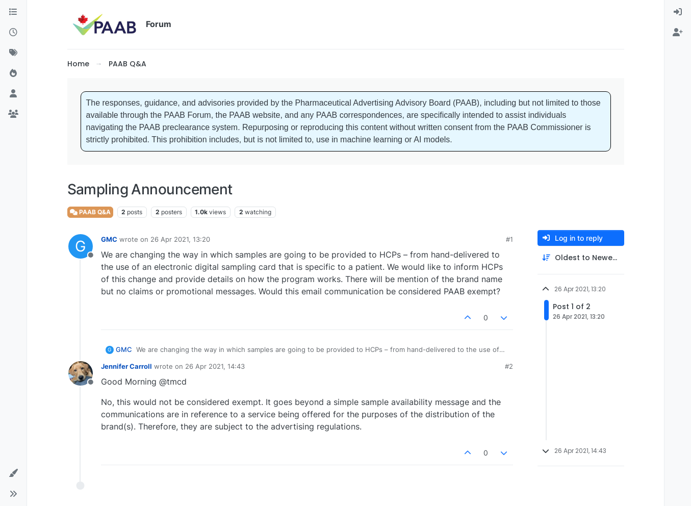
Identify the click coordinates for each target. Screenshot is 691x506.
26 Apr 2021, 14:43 (215, 366)
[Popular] (13, 73)
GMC (109, 239)
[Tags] (13, 53)
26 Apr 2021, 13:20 (180, 239)
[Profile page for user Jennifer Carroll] (80, 373)
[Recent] (13, 32)
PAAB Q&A (90, 212)
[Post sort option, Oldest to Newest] (581, 258)
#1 (509, 239)
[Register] (678, 32)
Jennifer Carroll (126, 366)
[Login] (678, 12)
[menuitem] (678, 12)
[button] (13, 473)
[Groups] (13, 114)
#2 (509, 366)
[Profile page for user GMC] (80, 246)
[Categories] (13, 12)
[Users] (13, 94)
